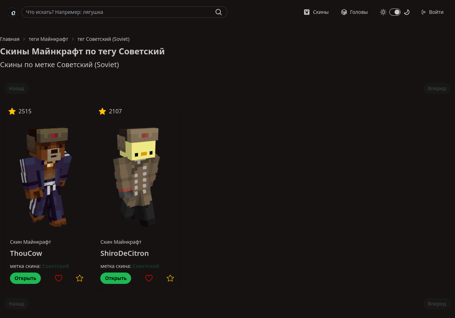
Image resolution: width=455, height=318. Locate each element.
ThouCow (26, 253)
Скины (316, 12)
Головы (354, 12)
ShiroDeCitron (124, 253)
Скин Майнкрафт (30, 241)
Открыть (25, 278)
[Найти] (218, 12)
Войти (432, 12)
